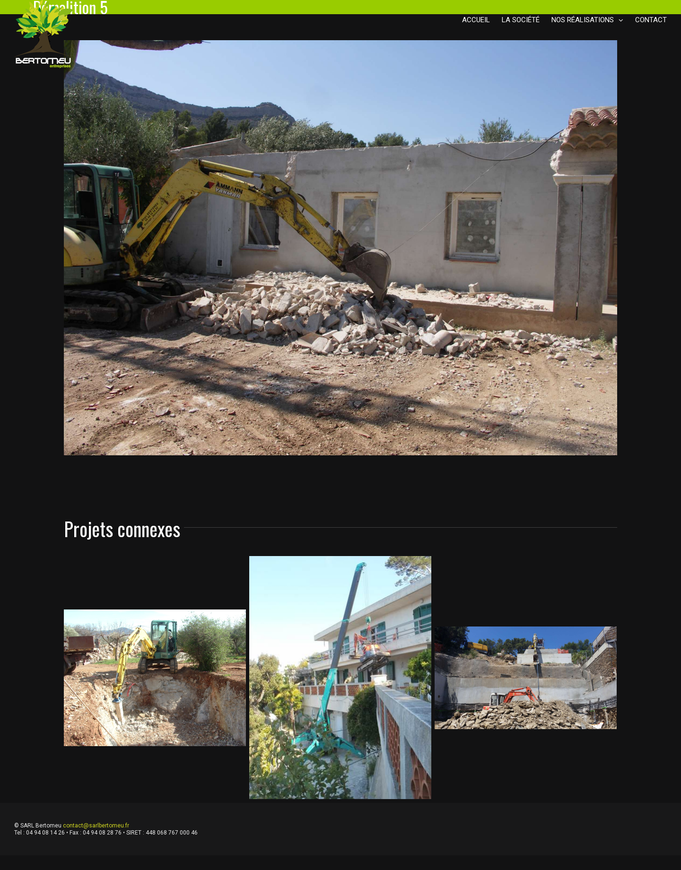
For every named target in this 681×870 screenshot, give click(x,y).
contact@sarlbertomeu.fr (96, 825)
